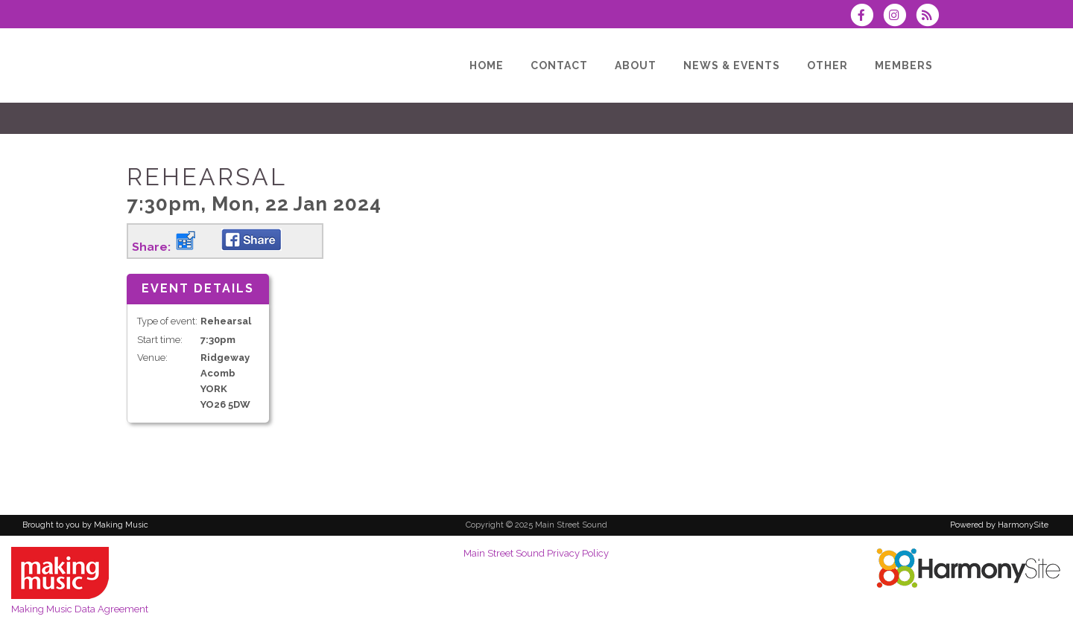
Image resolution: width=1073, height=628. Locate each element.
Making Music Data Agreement (79, 609)
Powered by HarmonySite (999, 525)
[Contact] (559, 65)
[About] (635, 65)
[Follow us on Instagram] (899, 16)
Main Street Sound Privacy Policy (536, 553)
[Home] (486, 65)
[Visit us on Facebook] (865, 16)
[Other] (827, 65)
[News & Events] (732, 65)
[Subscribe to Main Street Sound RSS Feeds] (931, 16)
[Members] (903, 65)
